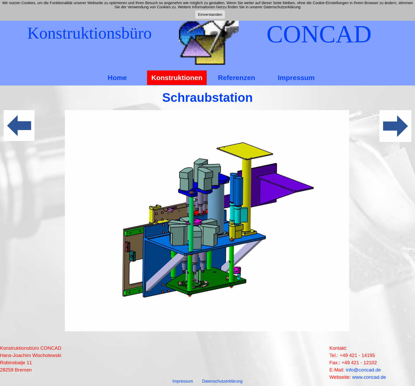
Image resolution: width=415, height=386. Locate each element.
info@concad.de (363, 370)
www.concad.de (369, 377)
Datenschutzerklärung (222, 381)
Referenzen (236, 78)
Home (117, 78)
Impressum (296, 78)
